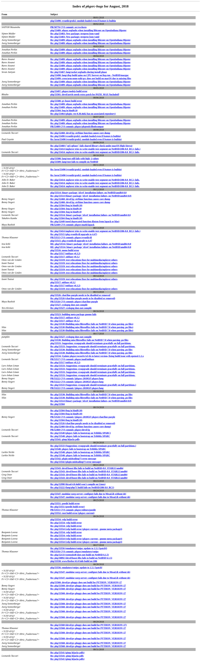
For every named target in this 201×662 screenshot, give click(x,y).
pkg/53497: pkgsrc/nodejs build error (68, 91)
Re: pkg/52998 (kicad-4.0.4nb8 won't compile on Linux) (78, 484)
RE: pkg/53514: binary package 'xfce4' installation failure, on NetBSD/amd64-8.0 (90, 244)
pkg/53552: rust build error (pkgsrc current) (72, 513)
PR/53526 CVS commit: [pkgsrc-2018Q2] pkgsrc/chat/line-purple (82, 417)
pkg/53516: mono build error (64, 250)
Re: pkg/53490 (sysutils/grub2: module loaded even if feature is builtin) (85, 136)
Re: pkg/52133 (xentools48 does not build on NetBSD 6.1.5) (79, 554)
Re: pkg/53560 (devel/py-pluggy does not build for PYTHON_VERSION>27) (88, 625)
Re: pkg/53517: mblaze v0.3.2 (65, 256)
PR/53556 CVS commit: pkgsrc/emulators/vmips (74, 551)
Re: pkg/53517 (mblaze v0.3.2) (65, 253)
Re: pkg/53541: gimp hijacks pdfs (67, 656)
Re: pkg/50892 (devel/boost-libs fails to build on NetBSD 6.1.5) (81, 558)
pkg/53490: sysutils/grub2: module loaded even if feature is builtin (83, 21)
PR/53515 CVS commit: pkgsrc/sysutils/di (71, 237)
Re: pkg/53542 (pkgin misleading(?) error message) (75, 462)
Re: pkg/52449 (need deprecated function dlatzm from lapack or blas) (84, 221)
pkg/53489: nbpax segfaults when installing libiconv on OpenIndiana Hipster (88, 30)
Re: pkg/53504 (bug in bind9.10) (66, 205)
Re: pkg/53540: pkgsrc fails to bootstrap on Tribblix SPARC (80, 436)
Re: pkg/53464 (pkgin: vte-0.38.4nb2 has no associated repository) (83, 113)
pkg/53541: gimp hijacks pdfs (65, 439)
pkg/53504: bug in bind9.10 (63, 110)
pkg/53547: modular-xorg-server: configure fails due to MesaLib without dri (88, 494)
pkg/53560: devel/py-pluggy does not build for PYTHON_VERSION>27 (86, 582)
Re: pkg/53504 (57, 404)
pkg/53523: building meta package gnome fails (73, 314)
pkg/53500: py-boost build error (66, 101)
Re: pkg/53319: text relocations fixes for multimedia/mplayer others (84, 260)
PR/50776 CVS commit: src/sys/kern (68, 27)
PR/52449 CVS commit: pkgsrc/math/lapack (72, 224)
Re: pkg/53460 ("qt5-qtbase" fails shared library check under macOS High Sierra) (91, 145)
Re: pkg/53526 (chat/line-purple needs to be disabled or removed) (82, 298)
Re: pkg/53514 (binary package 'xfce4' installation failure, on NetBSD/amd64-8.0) (90, 196)
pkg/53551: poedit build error (65, 503)
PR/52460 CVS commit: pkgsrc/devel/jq (70, 430)
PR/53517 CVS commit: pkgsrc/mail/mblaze (72, 359)
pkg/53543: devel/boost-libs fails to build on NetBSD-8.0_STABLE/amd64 (86, 468)
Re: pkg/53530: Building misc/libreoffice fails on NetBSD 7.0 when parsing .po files (91, 349)
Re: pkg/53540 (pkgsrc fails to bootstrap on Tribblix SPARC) (80, 433)
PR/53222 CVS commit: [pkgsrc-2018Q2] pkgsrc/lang (77, 378)
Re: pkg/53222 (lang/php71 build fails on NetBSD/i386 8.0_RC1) (82, 487)
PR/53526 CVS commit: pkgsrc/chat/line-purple (74, 301)
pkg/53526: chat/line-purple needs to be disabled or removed (80, 295)
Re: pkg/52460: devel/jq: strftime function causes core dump (80, 133)
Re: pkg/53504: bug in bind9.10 (66, 208)
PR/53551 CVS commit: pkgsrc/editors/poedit (73, 510)
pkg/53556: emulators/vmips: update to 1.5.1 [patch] (76, 567)
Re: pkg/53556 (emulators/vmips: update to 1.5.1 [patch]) (78, 548)
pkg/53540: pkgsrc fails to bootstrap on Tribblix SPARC (78, 449)
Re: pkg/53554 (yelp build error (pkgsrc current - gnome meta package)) (86, 529)
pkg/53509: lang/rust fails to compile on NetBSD (74, 162)
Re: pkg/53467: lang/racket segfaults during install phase (78, 72)
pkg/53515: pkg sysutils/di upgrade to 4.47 (71, 240)
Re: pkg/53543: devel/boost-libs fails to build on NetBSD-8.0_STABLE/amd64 (88, 471)
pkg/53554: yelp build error (64, 519)
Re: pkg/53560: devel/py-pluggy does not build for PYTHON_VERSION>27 (88, 585)
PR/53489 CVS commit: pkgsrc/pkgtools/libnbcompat (77, 126)
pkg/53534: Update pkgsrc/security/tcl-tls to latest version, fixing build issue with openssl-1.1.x (97, 356)
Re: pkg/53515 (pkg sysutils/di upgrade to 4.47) (73, 234)
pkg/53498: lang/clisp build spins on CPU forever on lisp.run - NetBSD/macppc (89, 75)
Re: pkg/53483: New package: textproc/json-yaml (74, 33)
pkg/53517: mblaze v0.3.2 (62, 282)
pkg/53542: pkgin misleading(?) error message (73, 458)
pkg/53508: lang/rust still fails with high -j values (74, 158)
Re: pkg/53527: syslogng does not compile (71, 308)
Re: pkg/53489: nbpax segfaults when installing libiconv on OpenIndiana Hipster (90, 40)
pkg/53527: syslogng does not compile (69, 305)
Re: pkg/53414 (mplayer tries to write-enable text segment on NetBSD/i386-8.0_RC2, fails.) (95, 149)
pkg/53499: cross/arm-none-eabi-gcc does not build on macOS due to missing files (90, 78)
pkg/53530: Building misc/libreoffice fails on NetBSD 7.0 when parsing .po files (89, 340)
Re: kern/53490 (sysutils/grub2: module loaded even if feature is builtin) (86, 139)
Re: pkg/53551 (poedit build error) (67, 506)
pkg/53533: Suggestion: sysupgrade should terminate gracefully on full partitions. (90, 343)
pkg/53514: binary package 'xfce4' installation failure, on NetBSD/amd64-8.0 (88, 192)
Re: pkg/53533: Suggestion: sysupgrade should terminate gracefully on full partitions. (92, 346)
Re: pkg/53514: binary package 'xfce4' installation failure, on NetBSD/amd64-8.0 (90, 215)
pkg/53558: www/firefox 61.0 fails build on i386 (73, 561)
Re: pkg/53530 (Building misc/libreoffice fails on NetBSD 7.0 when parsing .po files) (91, 324)
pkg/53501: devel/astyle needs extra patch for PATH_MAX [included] (84, 94)
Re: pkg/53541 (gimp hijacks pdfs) (67, 652)
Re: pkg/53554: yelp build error (66, 522)
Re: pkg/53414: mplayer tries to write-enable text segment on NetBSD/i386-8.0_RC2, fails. (95, 152)
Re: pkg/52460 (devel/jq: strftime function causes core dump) (80, 426)
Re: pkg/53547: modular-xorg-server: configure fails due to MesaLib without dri (90, 497)
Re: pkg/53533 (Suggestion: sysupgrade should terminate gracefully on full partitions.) (93, 385)
